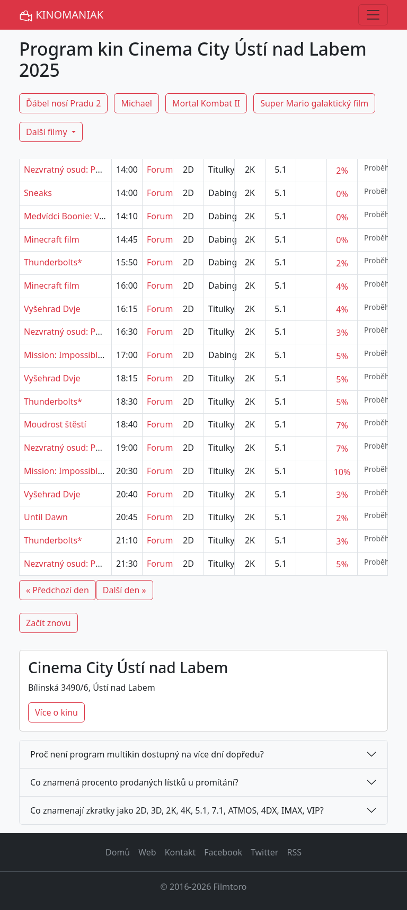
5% (342, 356)
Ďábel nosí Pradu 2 (63, 103)
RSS (294, 852)
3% (342, 332)
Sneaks (38, 193)
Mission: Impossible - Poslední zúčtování (103, 355)
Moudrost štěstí (55, 424)
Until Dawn (46, 517)
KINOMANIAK (61, 15)
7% (342, 425)
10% (342, 472)
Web (147, 852)
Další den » (124, 590)
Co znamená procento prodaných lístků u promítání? (134, 782)
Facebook (223, 852)
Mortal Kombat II (206, 103)
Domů (117, 852)
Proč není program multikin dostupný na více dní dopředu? (147, 754)
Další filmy (47, 132)
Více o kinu (56, 712)
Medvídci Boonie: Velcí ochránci (86, 216)
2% (342, 170)
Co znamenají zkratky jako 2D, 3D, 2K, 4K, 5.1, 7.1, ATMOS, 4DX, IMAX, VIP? (177, 810)
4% (342, 286)
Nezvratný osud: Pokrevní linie (84, 169)
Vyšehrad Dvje (52, 309)
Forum (160, 169)
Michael (136, 103)
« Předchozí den (57, 590)
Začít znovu (48, 623)
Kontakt (180, 852)
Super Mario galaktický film (314, 103)
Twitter (264, 852)
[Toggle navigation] (373, 14)
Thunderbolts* (53, 262)
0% (342, 194)
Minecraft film (51, 239)
